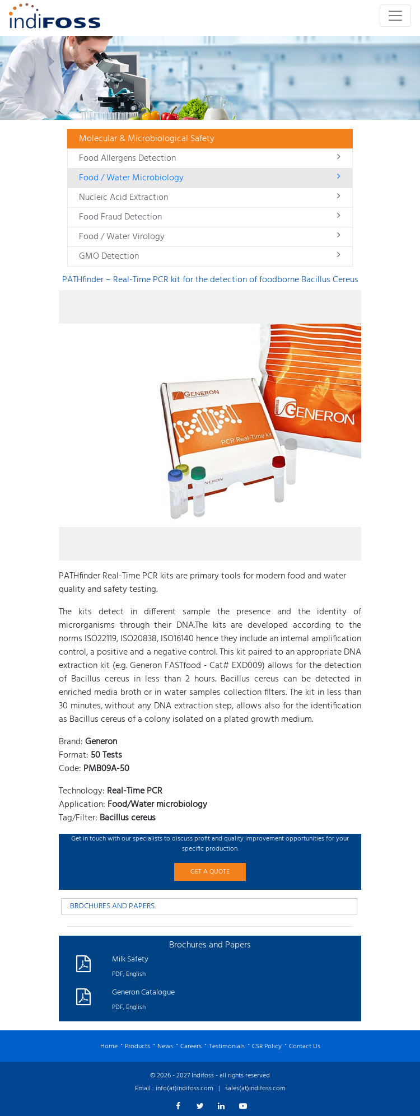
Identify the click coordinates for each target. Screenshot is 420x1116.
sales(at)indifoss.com (255, 1088)
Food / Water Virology (209, 237)
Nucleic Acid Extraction (209, 197)
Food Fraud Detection (209, 217)
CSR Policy (267, 1046)
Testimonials (227, 1046)
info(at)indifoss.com (184, 1088)
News (165, 1046)
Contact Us (304, 1046)
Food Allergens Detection (209, 158)
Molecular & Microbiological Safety (146, 139)
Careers (191, 1046)
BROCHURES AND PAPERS (112, 906)
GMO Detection (209, 256)
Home (109, 1046)
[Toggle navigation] (395, 15)
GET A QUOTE (210, 871)
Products (137, 1046)
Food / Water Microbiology (209, 178)
